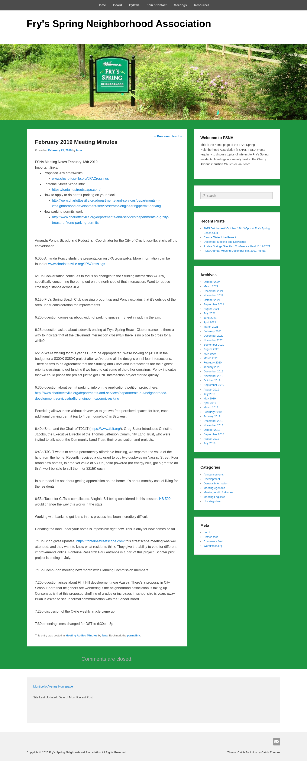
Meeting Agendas (214, 488)
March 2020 (211, 358)
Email (276, 741)
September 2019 (214, 384)
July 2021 (210, 313)
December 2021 (213, 291)
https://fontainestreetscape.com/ (76, 189)
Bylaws (134, 5)
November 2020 (213, 340)
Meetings (180, 5)
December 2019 (213, 371)
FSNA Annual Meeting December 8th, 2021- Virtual (235, 250)
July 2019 (210, 394)
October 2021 (212, 300)
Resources (202, 5)
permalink (133, 635)
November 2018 (213, 425)
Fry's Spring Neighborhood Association (119, 23)
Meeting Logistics (214, 496)
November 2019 (213, 376)
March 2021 (211, 326)
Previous (161, 136)
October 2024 (212, 281)
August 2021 (211, 308)
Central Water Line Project (220, 237)
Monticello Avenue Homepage (53, 686)
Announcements (214, 474)
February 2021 (213, 331)
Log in (207, 532)
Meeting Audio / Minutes (81, 635)
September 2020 (214, 344)
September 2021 (214, 304)
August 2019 (211, 389)
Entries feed (211, 536)
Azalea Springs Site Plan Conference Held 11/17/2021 (237, 246)
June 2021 (210, 317)
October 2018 (212, 429)
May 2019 (210, 398)
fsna (79, 150)
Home (102, 5)
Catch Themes (270, 752)
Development (212, 479)
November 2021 (213, 295)
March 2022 (211, 286)
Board (117, 5)
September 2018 (214, 434)
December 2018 (213, 420)
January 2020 (212, 367)
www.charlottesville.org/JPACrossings (80, 178)
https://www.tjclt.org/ (106, 429)
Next (177, 136)
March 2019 (211, 407)
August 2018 (211, 438)
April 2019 (210, 403)
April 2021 (210, 322)
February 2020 (213, 362)
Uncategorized (213, 501)
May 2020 (210, 353)
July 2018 (210, 443)
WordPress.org (213, 545)
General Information (216, 483)
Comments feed (213, 541)
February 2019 (213, 412)
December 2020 (213, 335)
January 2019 (212, 416)
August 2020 (211, 349)
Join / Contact (157, 5)
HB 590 (165, 499)
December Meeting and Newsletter (225, 241)
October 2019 (212, 380)
